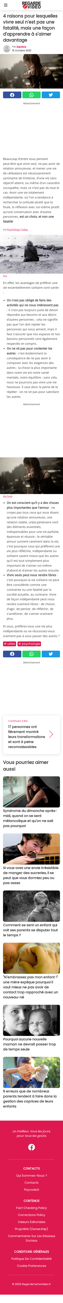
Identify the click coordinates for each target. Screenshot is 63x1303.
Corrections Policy (31, 1215)
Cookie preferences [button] (31, 1266)
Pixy (5, 275)
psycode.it (31, 1190)
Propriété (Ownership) (31, 1229)
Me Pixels (7, 496)
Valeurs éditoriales (31, 1222)
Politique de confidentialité (31, 1259)
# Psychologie (29, 644)
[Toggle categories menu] (5, 5)
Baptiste (21, 46)
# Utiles (9, 644)
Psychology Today (17, 229)
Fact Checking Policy (31, 1208)
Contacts (32, 1182)
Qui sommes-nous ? (31, 1175)
